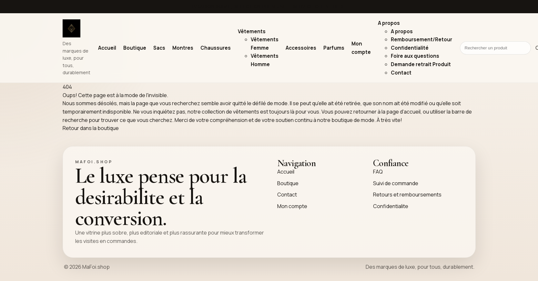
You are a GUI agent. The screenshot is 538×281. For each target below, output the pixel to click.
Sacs (159, 48)
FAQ (378, 171)
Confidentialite (390, 206)
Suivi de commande (395, 183)
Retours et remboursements (407, 194)
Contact (401, 72)
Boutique (134, 48)
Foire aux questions (415, 56)
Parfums (333, 48)
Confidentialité (410, 48)
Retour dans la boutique (91, 128)
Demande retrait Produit (421, 64)
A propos (389, 23)
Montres (182, 48)
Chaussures (215, 48)
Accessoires (301, 48)
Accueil (107, 48)
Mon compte (292, 206)
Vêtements (252, 31)
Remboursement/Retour (421, 39)
